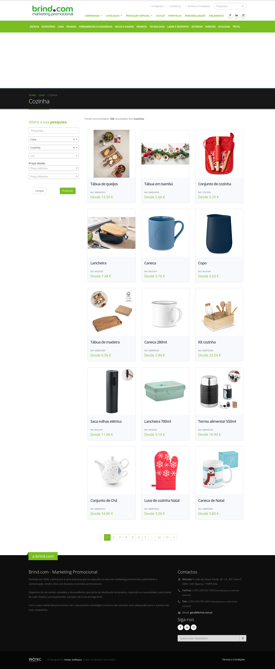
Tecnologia (157, 26)
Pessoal (71, 26)
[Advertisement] (137, 61)
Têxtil (236, 26)
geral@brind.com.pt (201, 612)
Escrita (34, 26)
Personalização (195, 15)
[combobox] (54, 139)
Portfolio (174, 15)
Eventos (210, 26)
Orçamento (216, 15)
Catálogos (113, 15)
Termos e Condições (197, 6)
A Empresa (156, 6)
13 (166, 537)
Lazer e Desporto (178, 26)
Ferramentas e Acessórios (95, 26)
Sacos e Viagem (124, 26)
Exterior (197, 26)
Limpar (39, 191)
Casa (61, 26)
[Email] (209, 638)
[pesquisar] (242, 6)
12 (159, 537)
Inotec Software (73, 659)
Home (32, 95)
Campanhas (92, 15)
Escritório (48, 26)
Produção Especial (138, 15)
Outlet (160, 15)
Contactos (174, 6)
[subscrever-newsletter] (242, 638)
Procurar (67, 191)
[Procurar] (230, 6)
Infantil (141, 26)
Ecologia (224, 26)
